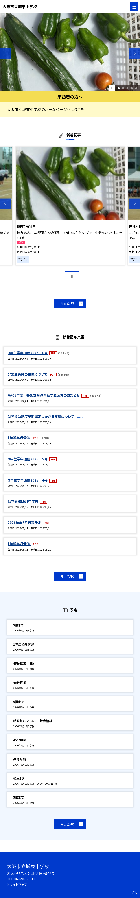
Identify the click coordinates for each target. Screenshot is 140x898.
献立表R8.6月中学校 (23, 501)
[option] (70, 52)
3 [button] (127, 88)
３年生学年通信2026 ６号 (28, 352)
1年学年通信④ (19, 543)
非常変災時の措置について (28, 374)
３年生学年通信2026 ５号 (28, 459)
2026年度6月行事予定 (25, 522)
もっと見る (68, 303)
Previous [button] (5, 53)
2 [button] (123, 88)
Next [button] (134, 53)
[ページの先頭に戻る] (134, 892)
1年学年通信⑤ (19, 437)
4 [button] (132, 88)
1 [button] (119, 88)
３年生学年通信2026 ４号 (28, 480)
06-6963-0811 (24, 878)
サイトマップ (18, 884)
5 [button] (136, 88)
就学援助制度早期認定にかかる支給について (41, 416)
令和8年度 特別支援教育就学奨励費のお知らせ (44, 395)
